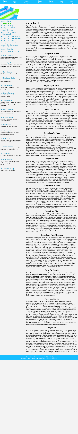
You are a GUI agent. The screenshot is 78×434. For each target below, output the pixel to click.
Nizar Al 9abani (8, 110)
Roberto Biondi (8, 100)
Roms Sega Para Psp (9, 63)
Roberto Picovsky (8, 168)
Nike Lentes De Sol (9, 78)
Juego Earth (5, 2)
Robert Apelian (7, 131)
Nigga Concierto (8, 55)
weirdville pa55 (26, 356)
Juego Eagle (62, 2)
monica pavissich (43, 356)
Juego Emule (51, 2)
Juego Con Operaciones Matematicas (10, 46)
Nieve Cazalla (7, 72)
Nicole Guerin (7, 159)
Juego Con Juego (8, 30)
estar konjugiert (51, 356)
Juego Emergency (27, 2)
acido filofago (34, 356)
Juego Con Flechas (9, 28)
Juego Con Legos (8, 40)
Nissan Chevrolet (8, 93)
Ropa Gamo (6, 153)
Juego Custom (40, 2)
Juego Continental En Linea (12, 51)
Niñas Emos (6, 138)
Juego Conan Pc (8, 49)
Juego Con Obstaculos (10, 43)
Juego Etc (15, 2)
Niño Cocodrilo (8, 117)
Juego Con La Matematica (11, 36)
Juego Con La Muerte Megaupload (10, 33)
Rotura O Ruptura (8, 85)
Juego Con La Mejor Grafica (12, 38)
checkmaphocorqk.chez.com (40, 358)
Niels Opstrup (7, 125)
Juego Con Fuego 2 (9, 25)
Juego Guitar (7, 21)
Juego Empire (72, 2)
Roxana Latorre (8, 146)
